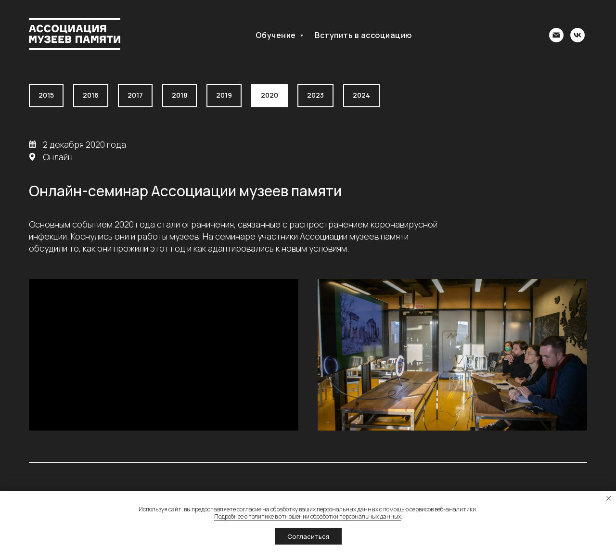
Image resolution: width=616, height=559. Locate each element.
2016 (91, 95)
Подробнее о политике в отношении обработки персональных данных (307, 516)
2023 (315, 95)
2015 (46, 95)
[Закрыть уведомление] (609, 498)
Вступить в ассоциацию (363, 35)
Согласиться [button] (308, 536)
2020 (269, 95)
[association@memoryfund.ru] (556, 35)
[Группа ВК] (577, 35)
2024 (361, 95)
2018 (179, 95)
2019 (224, 95)
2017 (135, 95)
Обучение (277, 35)
